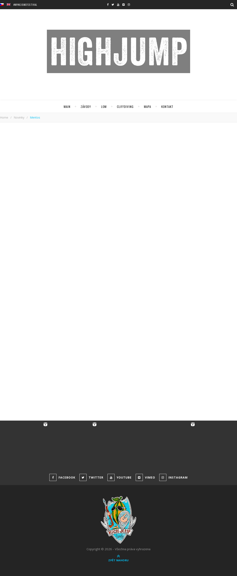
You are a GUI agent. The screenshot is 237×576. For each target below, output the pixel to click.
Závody (86, 106)
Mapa (147, 106)
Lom (104, 106)
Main (67, 106)
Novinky (19, 117)
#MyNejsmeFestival (25, 4)
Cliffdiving (125, 106)
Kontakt (167, 106)
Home (4, 117)
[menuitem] (3, 4)
